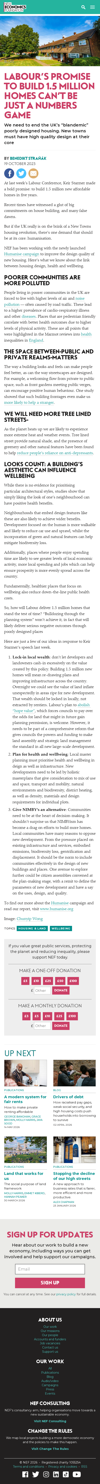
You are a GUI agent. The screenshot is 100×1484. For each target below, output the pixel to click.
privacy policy (66, 1294)
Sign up (50, 1282)
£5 (25, 981)
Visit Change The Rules (50, 1449)
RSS (84, 1467)
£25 (48, 981)
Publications (14, 1090)
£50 (60, 981)
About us (50, 1320)
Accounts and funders (50, 1339)
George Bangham (17, 1116)
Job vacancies (50, 1343)
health (86, 335)
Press (50, 1389)
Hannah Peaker (15, 1196)
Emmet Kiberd (34, 1193)
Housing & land (32, 928)
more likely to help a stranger (29, 403)
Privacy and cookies (62, 1467)
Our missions (50, 1331)
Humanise (60, 903)
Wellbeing (61, 928)
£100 (73, 981)
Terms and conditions (28, 1467)
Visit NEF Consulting (50, 1421)
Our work (50, 1327)
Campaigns (50, 1385)
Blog (9, 61)
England (36, 341)
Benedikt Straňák (28, 158)
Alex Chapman (63, 1202)
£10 (36, 981)
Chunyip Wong (30, 919)
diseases (29, 317)
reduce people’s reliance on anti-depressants (55, 453)
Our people (50, 1335)
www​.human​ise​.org (56, 909)
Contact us (50, 1347)
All (50, 1368)
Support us (50, 1352)
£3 (26, 1016)
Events (50, 1393)
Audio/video (50, 1381)
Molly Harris (25, 1119)
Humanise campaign (21, 254)
